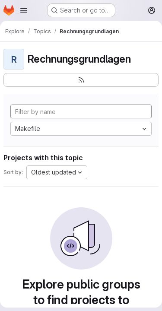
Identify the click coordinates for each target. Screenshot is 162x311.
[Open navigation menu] (24, 10)
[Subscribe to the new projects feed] (81, 80)
